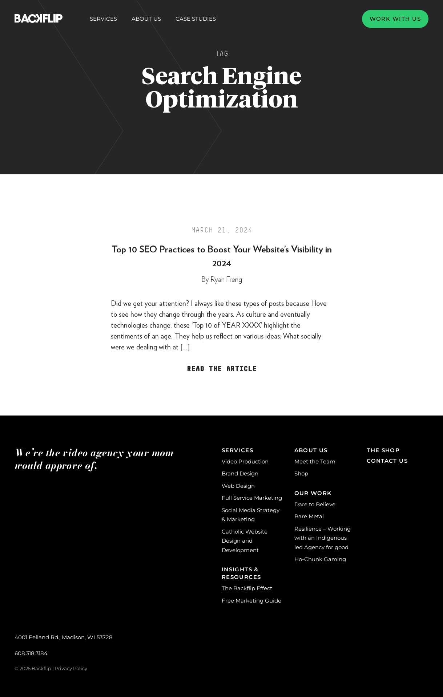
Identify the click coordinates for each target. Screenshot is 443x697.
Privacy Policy (71, 668)
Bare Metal (309, 516)
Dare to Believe (314, 504)
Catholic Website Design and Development (244, 541)
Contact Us (387, 460)
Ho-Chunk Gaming (320, 559)
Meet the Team (314, 461)
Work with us (395, 18)
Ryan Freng (226, 279)
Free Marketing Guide (251, 600)
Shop (301, 473)
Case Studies (196, 18)
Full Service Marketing (252, 497)
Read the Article (222, 369)
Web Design (238, 485)
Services (103, 19)
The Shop (383, 450)
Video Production (245, 461)
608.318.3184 (31, 653)
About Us (146, 19)
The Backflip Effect (247, 588)
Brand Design (240, 473)
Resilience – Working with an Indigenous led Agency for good (322, 538)
